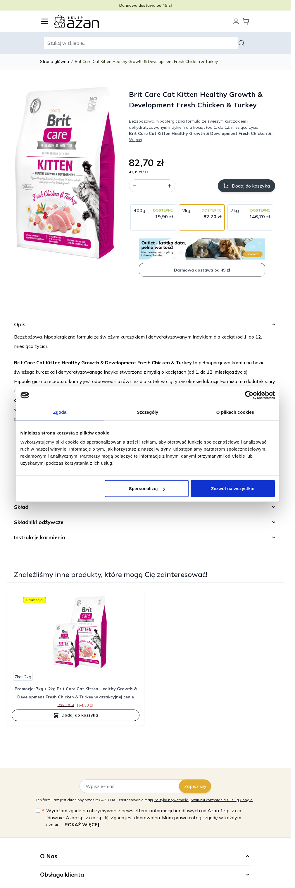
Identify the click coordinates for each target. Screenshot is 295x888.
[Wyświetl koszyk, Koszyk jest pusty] (246, 21)
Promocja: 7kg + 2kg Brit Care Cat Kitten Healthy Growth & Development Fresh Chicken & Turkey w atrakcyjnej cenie (76, 693)
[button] (145, 856)
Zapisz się (195, 786)
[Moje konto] (236, 21)
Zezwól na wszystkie (232, 488)
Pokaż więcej (82, 824)
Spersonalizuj (147, 488)
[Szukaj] (242, 43)
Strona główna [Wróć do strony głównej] (54, 61)
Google (246, 800)
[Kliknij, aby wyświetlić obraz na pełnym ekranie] (65, 174)
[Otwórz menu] (44, 21)
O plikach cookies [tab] (235, 411)
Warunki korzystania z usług (215, 800)
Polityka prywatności (171, 800)
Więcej (135, 139)
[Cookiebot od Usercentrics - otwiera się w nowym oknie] (249, 395)
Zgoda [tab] (60, 411)
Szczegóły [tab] (147, 411)
